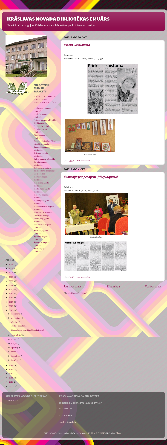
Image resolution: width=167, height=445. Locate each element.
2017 (11, 302)
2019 (11, 293)
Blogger (119, 433)
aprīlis (14, 347)
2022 (11, 281)
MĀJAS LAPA (12, 400)
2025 (11, 268)
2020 (11, 289)
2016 (11, 306)
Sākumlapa (113, 286)
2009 (11, 386)
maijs (14, 343)
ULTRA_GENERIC (96, 433)
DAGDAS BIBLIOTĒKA (45, 102)
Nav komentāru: (84, 160)
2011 (11, 378)
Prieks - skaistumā (77, 45)
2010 (11, 382)
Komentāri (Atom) (79, 293)
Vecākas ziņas (153, 286)
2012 (11, 373)
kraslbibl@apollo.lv (67, 422)
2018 (11, 297)
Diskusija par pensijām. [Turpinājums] (91, 177)
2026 (11, 264)
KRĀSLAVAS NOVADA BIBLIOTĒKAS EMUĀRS (58, 18)
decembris (16, 314)
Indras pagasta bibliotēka (44, 159)
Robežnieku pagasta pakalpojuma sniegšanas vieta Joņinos (44, 171)
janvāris (15, 360)
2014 (11, 365)
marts (14, 352)
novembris (16, 318)
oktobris (15, 322)
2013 (11, 369)
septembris (16, 335)
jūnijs (14, 339)
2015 (11, 310)
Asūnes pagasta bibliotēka (45, 120)
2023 (11, 277)
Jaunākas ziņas (72, 286)
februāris (15, 356)
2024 (11, 272)
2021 (11, 285)
